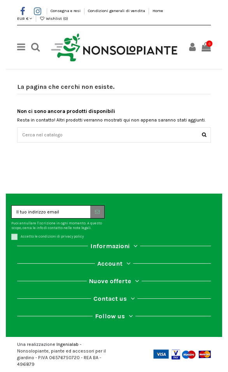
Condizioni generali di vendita (117, 10)
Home (158, 10)
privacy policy (72, 236)
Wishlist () (54, 18)
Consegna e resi (66, 10)
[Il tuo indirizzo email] (51, 212)
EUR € (24, 18)
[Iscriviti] (97, 212)
